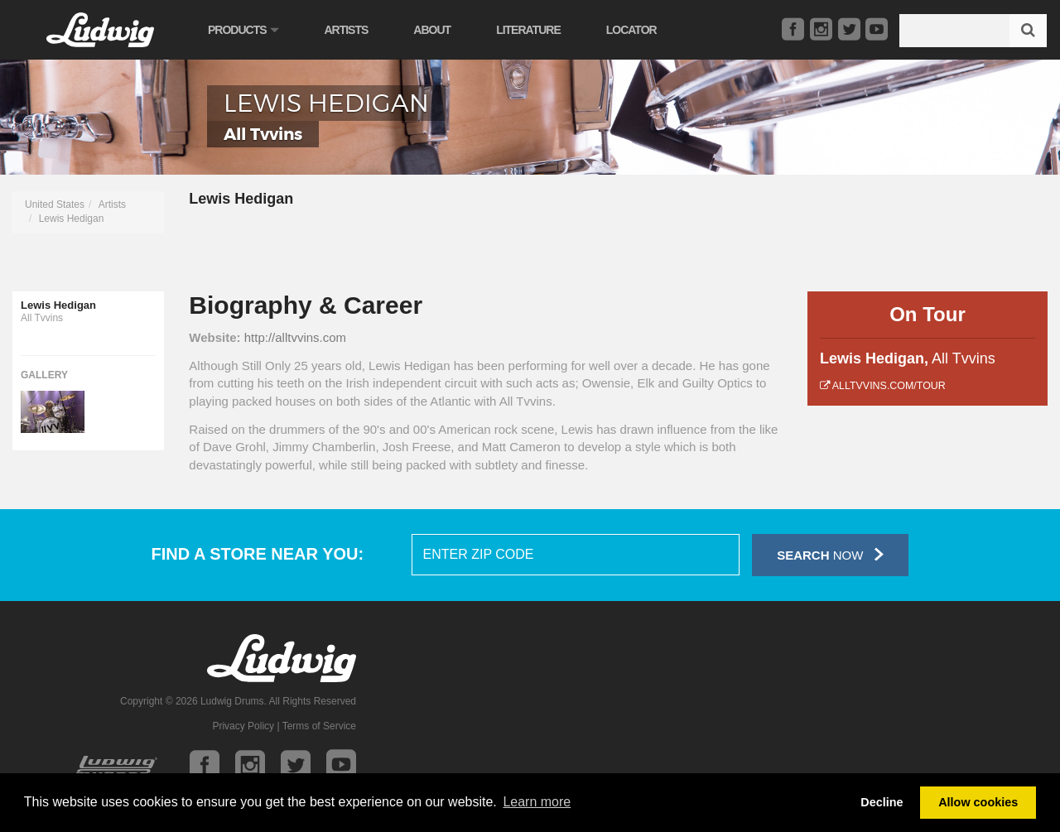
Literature (528, 29)
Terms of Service (319, 726)
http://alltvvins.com (295, 337)
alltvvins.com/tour (883, 386)
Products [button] (243, 29)
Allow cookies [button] (978, 802)
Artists (346, 29)
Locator (631, 29)
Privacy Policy (243, 726)
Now (830, 554)
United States (54, 204)
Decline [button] (881, 802)
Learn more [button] (537, 802)
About (431, 29)
